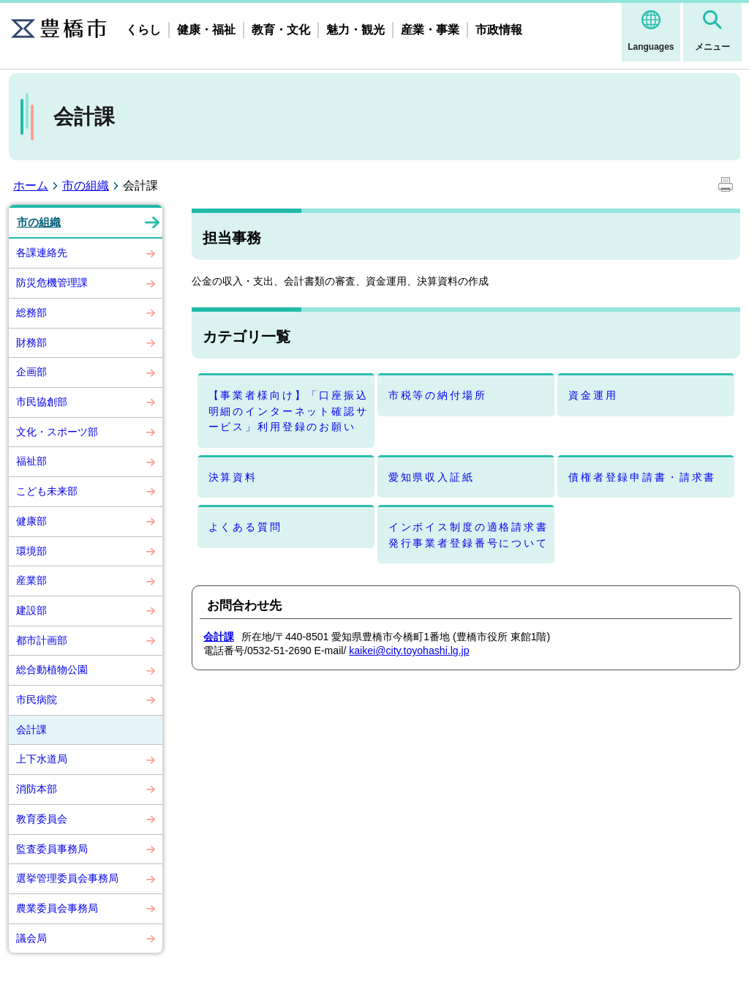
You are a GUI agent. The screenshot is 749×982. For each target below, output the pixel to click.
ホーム (30, 185)
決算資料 (232, 477)
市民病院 (36, 699)
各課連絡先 (41, 252)
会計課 (31, 729)
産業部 (31, 580)
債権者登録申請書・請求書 (642, 477)
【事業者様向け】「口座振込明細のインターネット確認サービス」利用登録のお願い (288, 410)
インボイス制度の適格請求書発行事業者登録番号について (468, 534)
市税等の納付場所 (437, 395)
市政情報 (498, 29)
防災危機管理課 (52, 282)
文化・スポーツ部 (57, 432)
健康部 (31, 521)
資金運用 (592, 395)
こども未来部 (47, 491)
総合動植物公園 (52, 669)
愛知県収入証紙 (431, 477)
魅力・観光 (355, 29)
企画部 (31, 372)
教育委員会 (41, 819)
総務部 (31, 312)
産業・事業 (430, 29)
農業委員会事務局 (57, 908)
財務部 (31, 342)
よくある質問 (245, 527)
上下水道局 (41, 759)
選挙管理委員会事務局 (67, 878)
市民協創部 (41, 402)
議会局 (31, 938)
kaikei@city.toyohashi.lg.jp (409, 650)
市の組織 (85, 185)
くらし (143, 29)
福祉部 (31, 461)
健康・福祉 (206, 29)
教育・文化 (281, 29)
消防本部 (36, 789)
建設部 (31, 610)
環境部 (31, 551)
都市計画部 (41, 640)
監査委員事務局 (52, 849)
